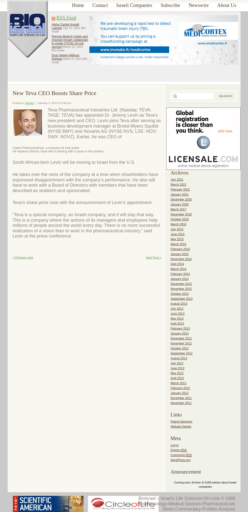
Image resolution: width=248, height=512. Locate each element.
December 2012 (181, 338)
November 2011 (181, 403)
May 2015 (177, 239)
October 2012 (180, 348)
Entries (179, 450)
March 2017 (178, 209)
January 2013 (180, 333)
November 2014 (181, 259)
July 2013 (177, 308)
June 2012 (178, 368)
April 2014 (177, 264)
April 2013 (177, 323)
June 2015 (178, 234)
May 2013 (177, 318)
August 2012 (179, 358)
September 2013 (182, 299)
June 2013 (178, 313)
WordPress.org (181, 460)
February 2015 (180, 249)
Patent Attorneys (182, 421)
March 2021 (178, 184)
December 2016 (181, 214)
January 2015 (180, 254)
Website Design (181, 426)
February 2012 (180, 388)
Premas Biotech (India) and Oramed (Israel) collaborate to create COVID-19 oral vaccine (70, 42)
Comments (181, 455)
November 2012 (181, 343)
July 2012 (177, 363)
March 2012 (178, 383)
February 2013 (180, 328)
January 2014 (180, 279)
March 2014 (178, 269)
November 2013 (181, 289)
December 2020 (181, 199)
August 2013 (179, 304)
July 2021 (177, 179)
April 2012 (177, 378)
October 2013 (180, 294)
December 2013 (181, 284)
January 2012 (180, 393)
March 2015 (178, 244)
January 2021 (180, 194)
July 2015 (177, 229)
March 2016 (178, 224)
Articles (29, 103)
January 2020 (180, 204)
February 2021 (180, 189)
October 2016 (180, 219)
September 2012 (182, 353)
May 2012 (177, 373)
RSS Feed (66, 17)
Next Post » (153, 257)
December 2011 (181, 398)
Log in (175, 445)
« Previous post (23, 257)
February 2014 (180, 274)
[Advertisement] (108, 44)
